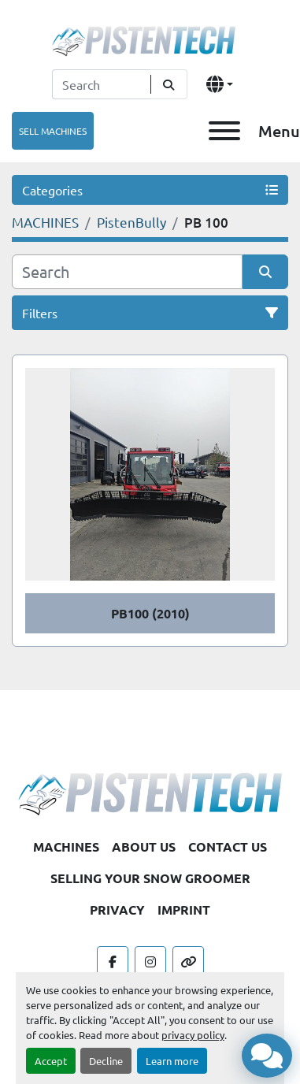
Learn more (172, 1060)
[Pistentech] (150, 791)
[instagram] (150, 962)
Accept (51, 1060)
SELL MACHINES (53, 130)
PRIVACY (117, 909)
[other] (188, 962)
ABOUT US (144, 846)
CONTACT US (227, 846)
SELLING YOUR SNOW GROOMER (150, 878)
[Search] (101, 84)
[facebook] (112, 962)
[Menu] (224, 130)
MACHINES (66, 846)
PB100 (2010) (150, 613)
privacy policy (192, 1034)
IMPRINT (183, 909)
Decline (106, 1060)
